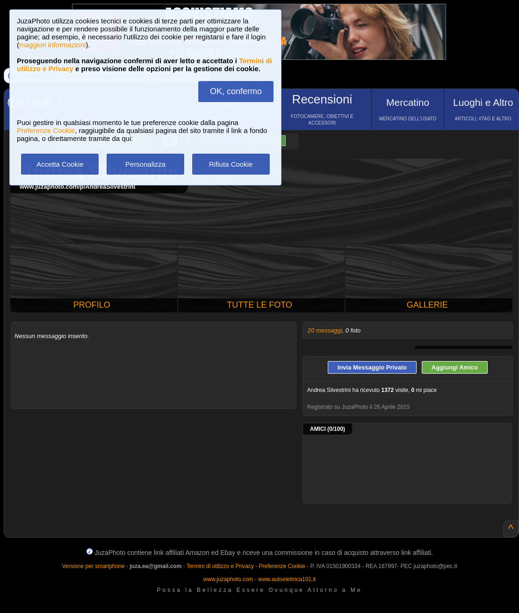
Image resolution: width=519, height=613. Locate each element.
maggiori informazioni (52, 45)
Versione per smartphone (93, 566)
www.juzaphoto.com (228, 579)
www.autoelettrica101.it (287, 579)
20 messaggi (325, 330)
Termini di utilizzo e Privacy (220, 566)
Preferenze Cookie (46, 130)
